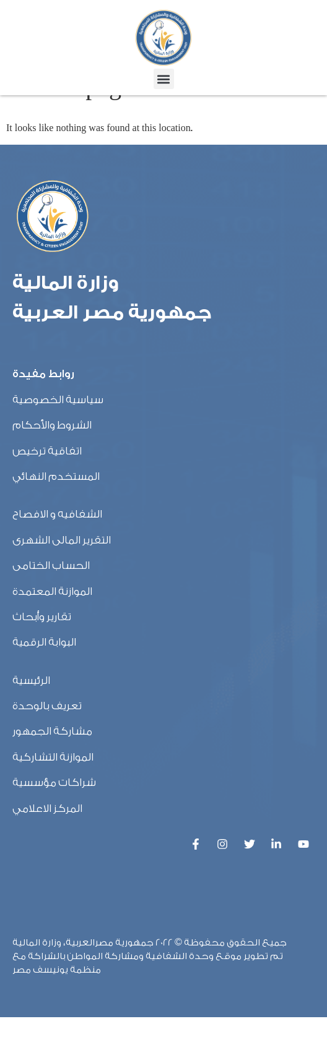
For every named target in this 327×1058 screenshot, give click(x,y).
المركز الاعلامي (47, 849)
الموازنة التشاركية (53, 798)
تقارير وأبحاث (41, 657)
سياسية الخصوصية (57, 440)
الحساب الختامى (51, 606)
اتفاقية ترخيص (47, 492)
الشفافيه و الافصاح (57, 555)
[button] (164, 79)
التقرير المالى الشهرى (61, 581)
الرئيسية (31, 721)
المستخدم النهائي (56, 517)
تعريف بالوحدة (47, 747)
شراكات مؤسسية (54, 823)
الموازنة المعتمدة (52, 632)
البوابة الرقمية (44, 683)
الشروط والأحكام (52, 466)
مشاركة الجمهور (52, 773)
